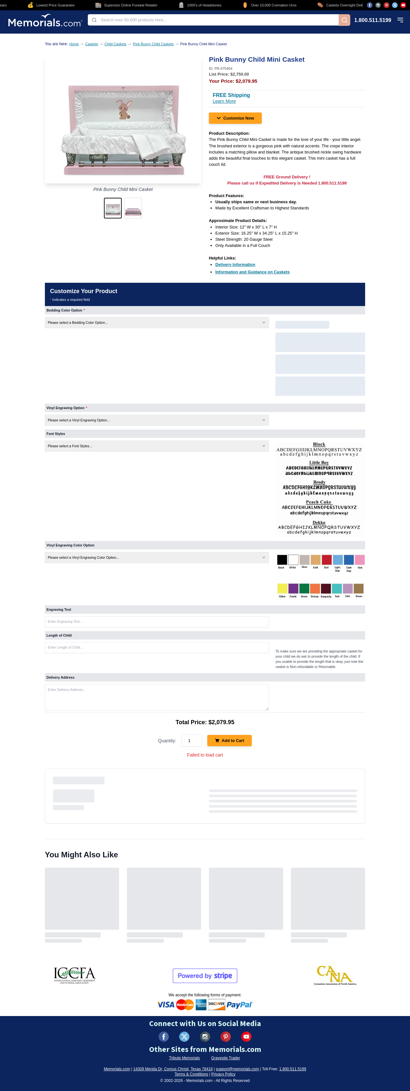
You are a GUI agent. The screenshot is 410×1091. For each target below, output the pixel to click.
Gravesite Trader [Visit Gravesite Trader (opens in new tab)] (225, 1058)
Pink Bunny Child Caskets (153, 44)
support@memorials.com (237, 1069)
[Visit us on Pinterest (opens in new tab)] (386, 5)
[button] (113, 208)
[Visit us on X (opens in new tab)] (395, 5)
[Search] (344, 20)
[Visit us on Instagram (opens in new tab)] (378, 5)
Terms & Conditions (191, 1074)
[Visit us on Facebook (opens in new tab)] (370, 5)
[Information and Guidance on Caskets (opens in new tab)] (252, 272)
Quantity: (167, 740)
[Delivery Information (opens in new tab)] (235, 264)
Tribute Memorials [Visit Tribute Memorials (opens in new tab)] (184, 1058)
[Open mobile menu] (400, 20)
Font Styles (55, 434)
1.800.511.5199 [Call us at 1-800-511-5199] (372, 20)
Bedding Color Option (65, 310)
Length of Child (59, 635)
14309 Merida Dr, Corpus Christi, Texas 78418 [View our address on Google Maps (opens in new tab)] (173, 1069)
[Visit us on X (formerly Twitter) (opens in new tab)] (184, 1037)
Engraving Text (58, 609)
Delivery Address (60, 677)
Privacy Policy (223, 1074)
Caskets (91, 44)
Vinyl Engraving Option (66, 408)
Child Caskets (116, 44)
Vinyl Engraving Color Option (70, 545)
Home (74, 44)
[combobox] (213, 20)
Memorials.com (117, 1069)
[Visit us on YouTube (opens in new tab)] (403, 5)
